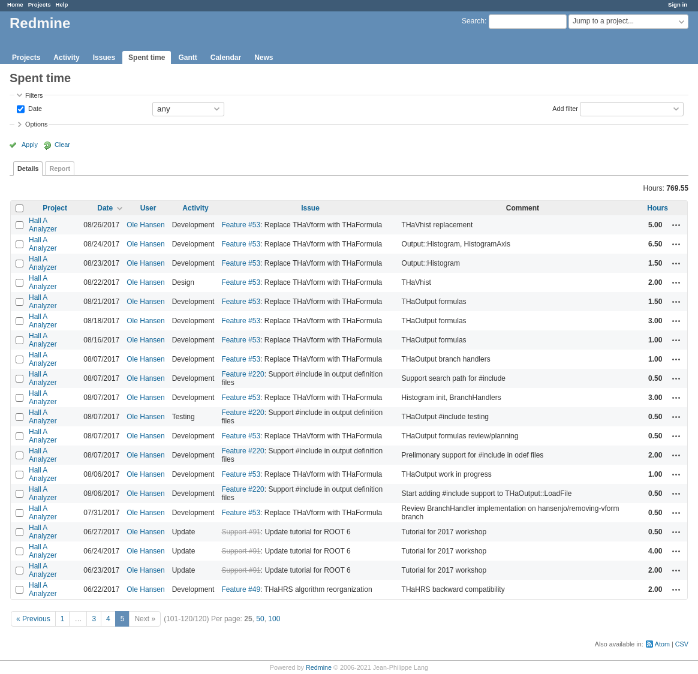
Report (59, 168)
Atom (662, 644)
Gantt (187, 57)
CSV (681, 644)
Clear (62, 144)
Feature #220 (242, 374)
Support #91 (240, 532)
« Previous (33, 619)
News (263, 57)
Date (34, 108)
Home (15, 4)
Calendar (225, 57)
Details (27, 168)
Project (55, 208)
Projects (39, 4)
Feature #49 (240, 589)
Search (473, 21)
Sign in (677, 4)
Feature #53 (240, 225)
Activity (66, 57)
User (148, 208)
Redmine (319, 667)
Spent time (146, 57)
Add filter (565, 108)
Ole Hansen (145, 225)
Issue (310, 208)
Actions (676, 225)
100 (274, 619)
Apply (30, 144)
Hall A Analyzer (43, 224)
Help (62, 4)
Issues (104, 57)
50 (260, 619)
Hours (657, 208)
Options (36, 124)
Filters (34, 95)
